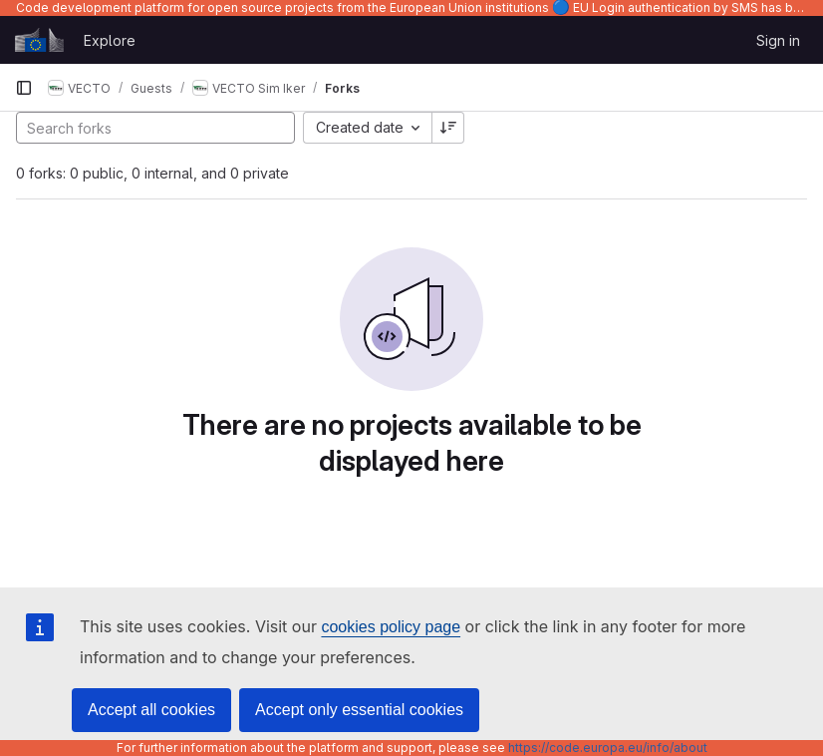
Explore (110, 40)
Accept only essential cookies (359, 709)
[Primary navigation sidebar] (24, 88)
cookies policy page (390, 626)
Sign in (778, 40)
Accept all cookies (151, 709)
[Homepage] (39, 40)
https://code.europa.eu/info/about (607, 747)
